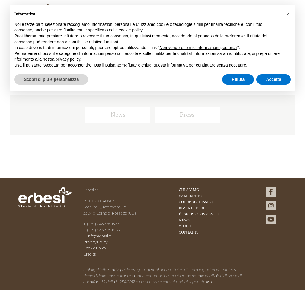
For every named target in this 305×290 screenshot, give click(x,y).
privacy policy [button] (68, 59)
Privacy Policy (95, 242)
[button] (287, 14)
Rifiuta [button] (238, 79)
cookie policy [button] (130, 30)
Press (187, 115)
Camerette (190, 196)
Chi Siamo (189, 190)
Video (185, 226)
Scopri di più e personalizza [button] (51, 79)
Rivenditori (191, 208)
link (209, 282)
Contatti (188, 233)
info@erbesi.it (99, 236)
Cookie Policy (94, 248)
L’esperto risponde (199, 214)
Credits (89, 254)
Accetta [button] (273, 79)
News (118, 115)
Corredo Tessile (196, 202)
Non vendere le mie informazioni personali (198, 47)
